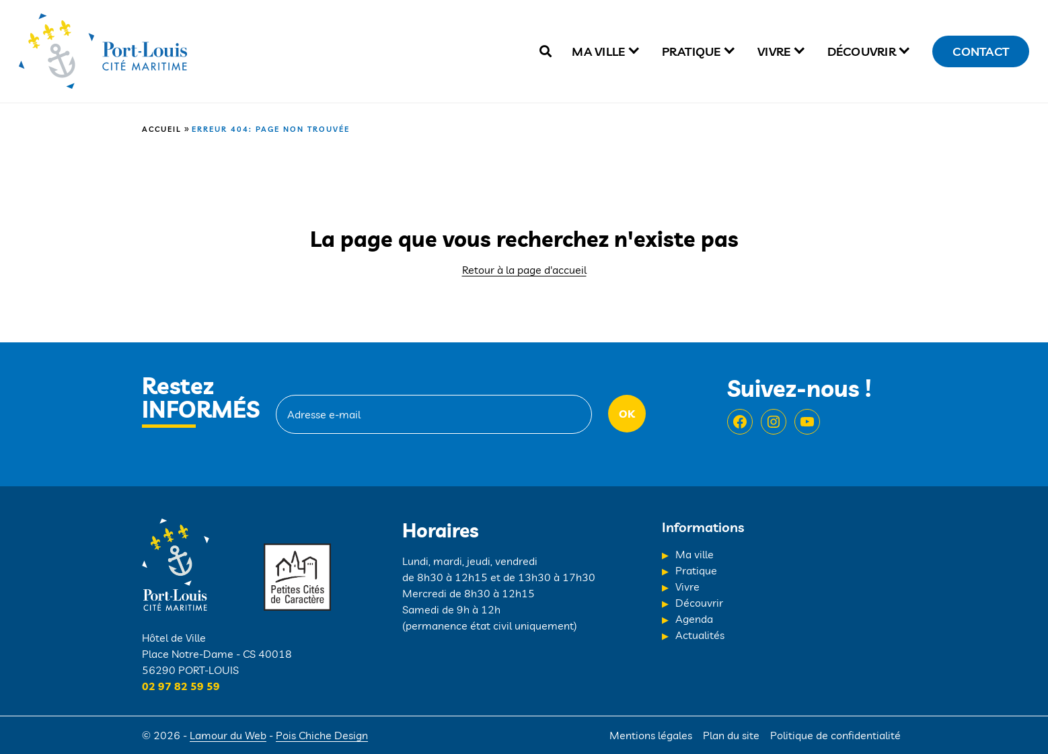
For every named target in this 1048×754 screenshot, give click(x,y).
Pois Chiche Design (322, 735)
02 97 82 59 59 (181, 686)
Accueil (162, 129)
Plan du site (731, 735)
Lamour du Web (228, 735)
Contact (980, 51)
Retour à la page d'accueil (524, 269)
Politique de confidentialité (835, 735)
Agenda (694, 619)
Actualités (699, 635)
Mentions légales (650, 735)
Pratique (691, 51)
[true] (545, 51)
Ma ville (598, 51)
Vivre (773, 51)
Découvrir (861, 51)
